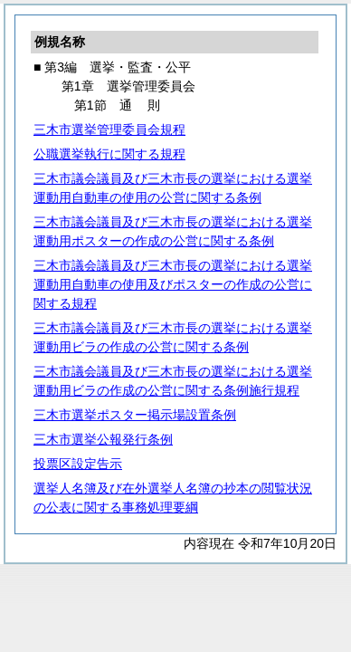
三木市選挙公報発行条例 (103, 439)
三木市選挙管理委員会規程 (109, 129)
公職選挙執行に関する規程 (109, 154)
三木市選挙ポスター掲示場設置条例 (134, 415)
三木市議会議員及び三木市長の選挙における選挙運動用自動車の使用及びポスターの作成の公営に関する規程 (172, 284)
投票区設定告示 (77, 463)
